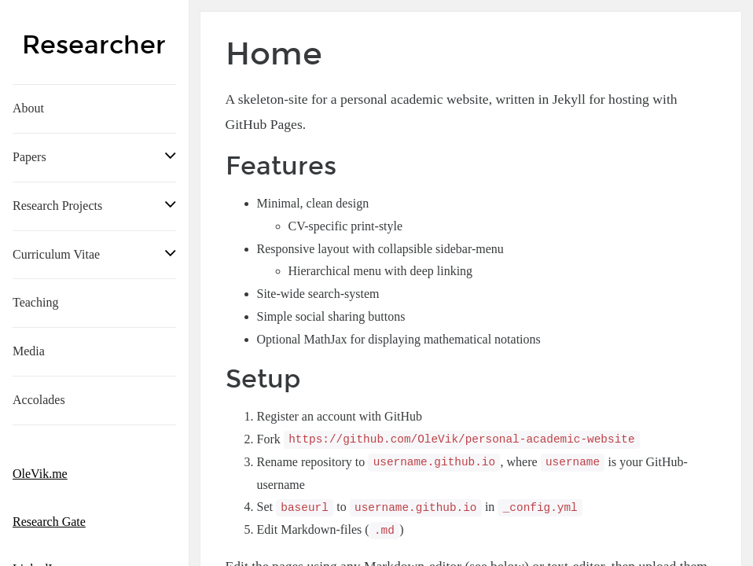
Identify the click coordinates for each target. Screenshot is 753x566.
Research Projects (57, 205)
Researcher (94, 45)
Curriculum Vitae (56, 254)
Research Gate (49, 521)
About (28, 108)
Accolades (39, 399)
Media (29, 351)
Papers (29, 157)
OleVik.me (40, 473)
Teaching (35, 302)
